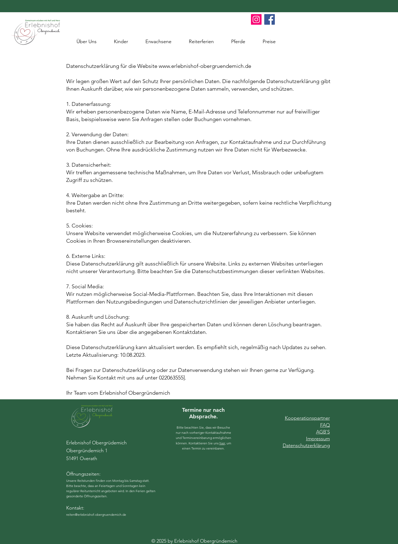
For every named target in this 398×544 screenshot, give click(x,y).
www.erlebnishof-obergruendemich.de (205, 66)
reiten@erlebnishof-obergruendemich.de (96, 515)
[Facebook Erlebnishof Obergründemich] (269, 19)
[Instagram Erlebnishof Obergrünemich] (256, 19)
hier (222, 443)
